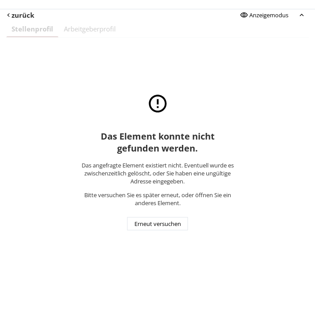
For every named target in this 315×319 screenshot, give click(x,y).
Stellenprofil (32, 28)
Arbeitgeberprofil (90, 28)
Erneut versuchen (157, 224)
